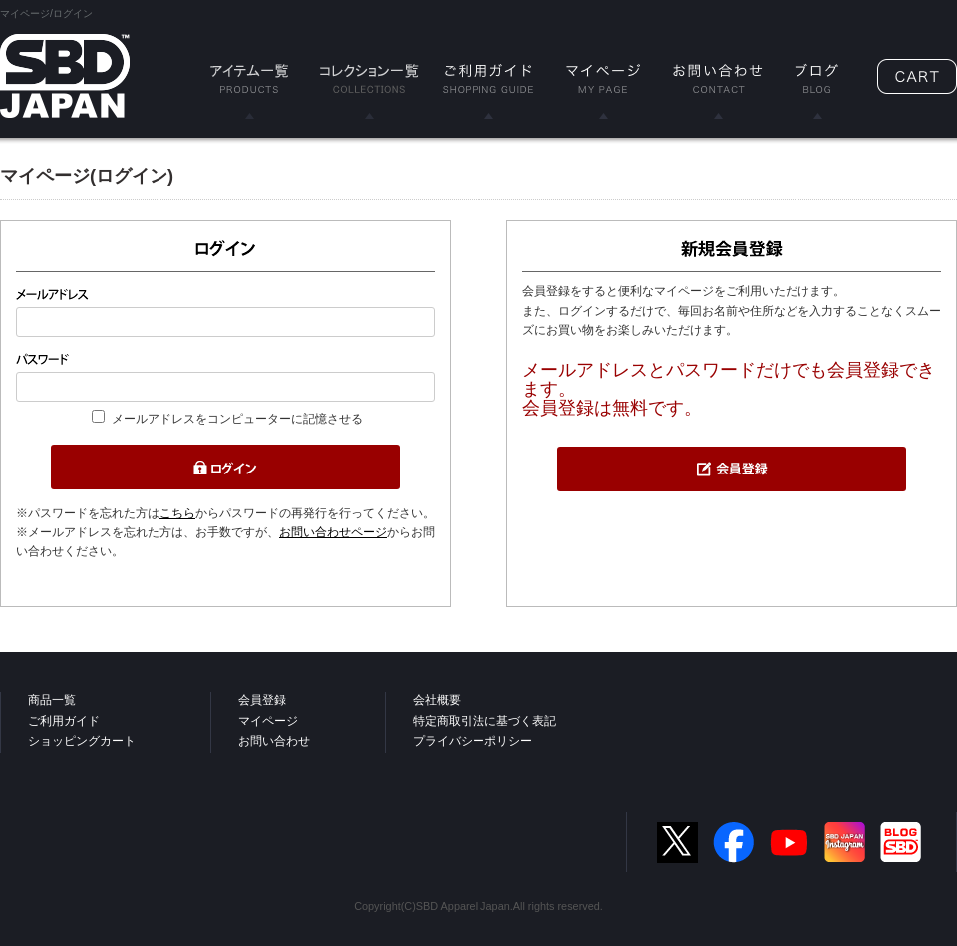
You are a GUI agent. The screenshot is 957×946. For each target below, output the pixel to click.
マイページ (268, 721)
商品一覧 (52, 700)
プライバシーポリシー (472, 741)
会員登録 (262, 700)
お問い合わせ (274, 741)
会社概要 (437, 700)
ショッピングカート (82, 741)
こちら (177, 513)
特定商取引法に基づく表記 (484, 721)
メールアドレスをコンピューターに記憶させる (237, 419)
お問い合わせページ (333, 532)
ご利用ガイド (64, 721)
